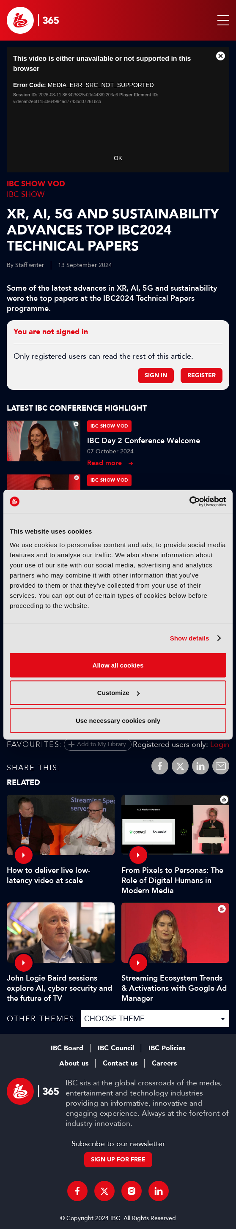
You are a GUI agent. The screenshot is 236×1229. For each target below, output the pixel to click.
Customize (118, 692)
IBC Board (67, 1048)
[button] (221, 20)
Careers (164, 1063)
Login (219, 744)
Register (201, 375)
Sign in (156, 375)
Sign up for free (118, 1159)
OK (118, 158)
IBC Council (116, 1048)
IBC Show (25, 194)
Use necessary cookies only (118, 720)
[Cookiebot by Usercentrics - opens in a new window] (189, 501)
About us (73, 1063)
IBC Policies (166, 1048)
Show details (189, 638)
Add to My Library (101, 744)
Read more (104, 462)
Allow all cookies (118, 664)
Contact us (120, 1063)
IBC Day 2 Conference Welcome (143, 441)
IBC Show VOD (36, 184)
